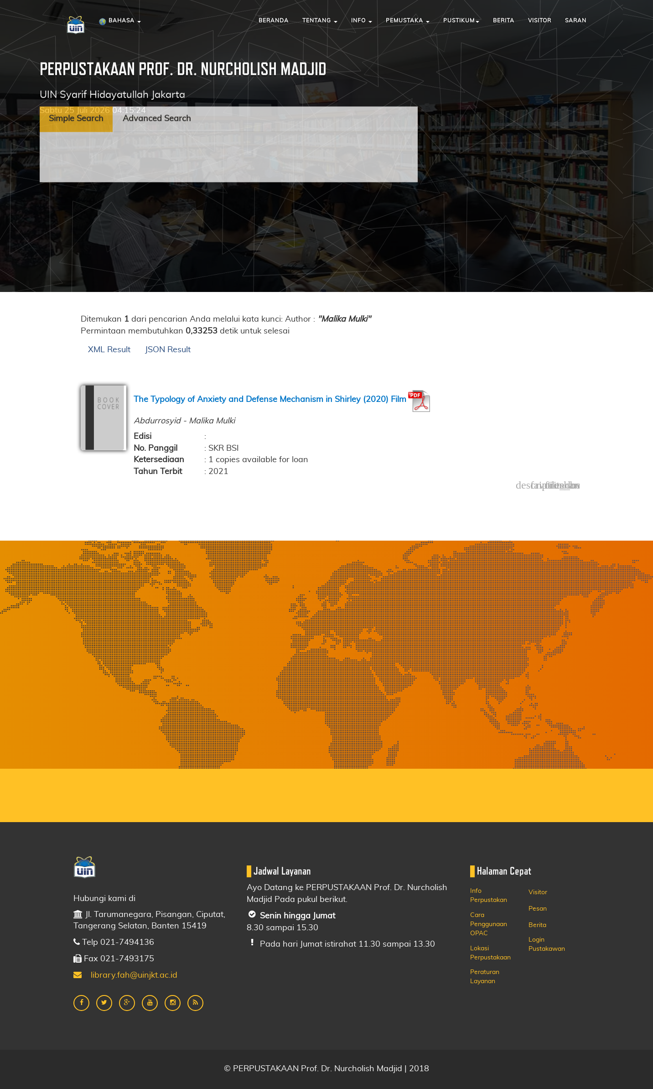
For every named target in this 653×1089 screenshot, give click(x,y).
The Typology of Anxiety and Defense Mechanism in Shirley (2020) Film (270, 400)
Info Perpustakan (488, 895)
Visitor (539, 20)
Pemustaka (408, 20)
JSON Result (168, 350)
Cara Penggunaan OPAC (488, 924)
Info (361, 20)
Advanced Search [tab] (157, 84)
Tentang (319, 20)
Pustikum (461, 20)
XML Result (109, 350)
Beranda (274, 20)
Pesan (538, 909)
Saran (575, 20)
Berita (503, 20)
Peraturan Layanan (484, 977)
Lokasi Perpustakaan (490, 953)
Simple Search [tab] (76, 84)
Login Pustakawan (547, 944)
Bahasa (119, 22)
